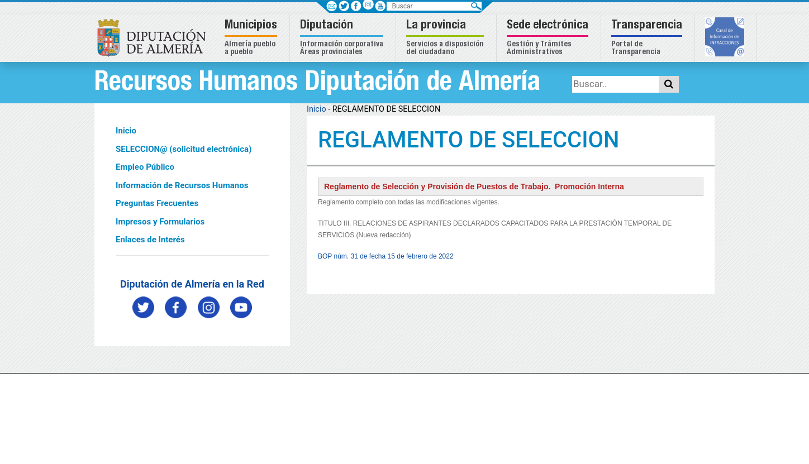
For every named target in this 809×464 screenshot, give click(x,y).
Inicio (126, 131)
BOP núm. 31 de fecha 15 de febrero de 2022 (386, 256)
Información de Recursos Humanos (182, 185)
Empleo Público (145, 167)
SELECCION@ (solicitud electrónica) (183, 149)
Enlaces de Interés (150, 240)
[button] (252, 38)
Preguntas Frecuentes (157, 203)
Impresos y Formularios (160, 222)
